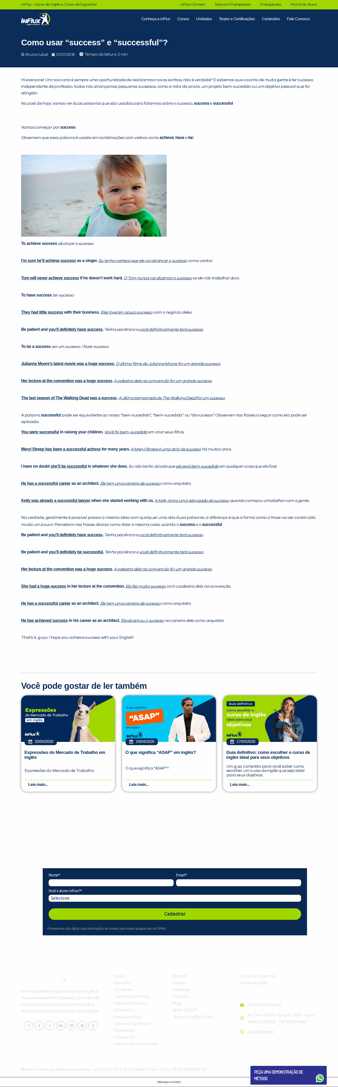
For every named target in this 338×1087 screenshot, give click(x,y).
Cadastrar (174, 914)
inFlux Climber (192, 4)
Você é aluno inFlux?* (65, 891)
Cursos (183, 19)
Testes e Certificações (237, 19)
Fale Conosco (298, 19)
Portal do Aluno (304, 4)
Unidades (204, 19)
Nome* (54, 875)
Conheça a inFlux (155, 19)
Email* (181, 875)
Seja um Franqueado (233, 4)
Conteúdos (271, 19)
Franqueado (270, 4)
